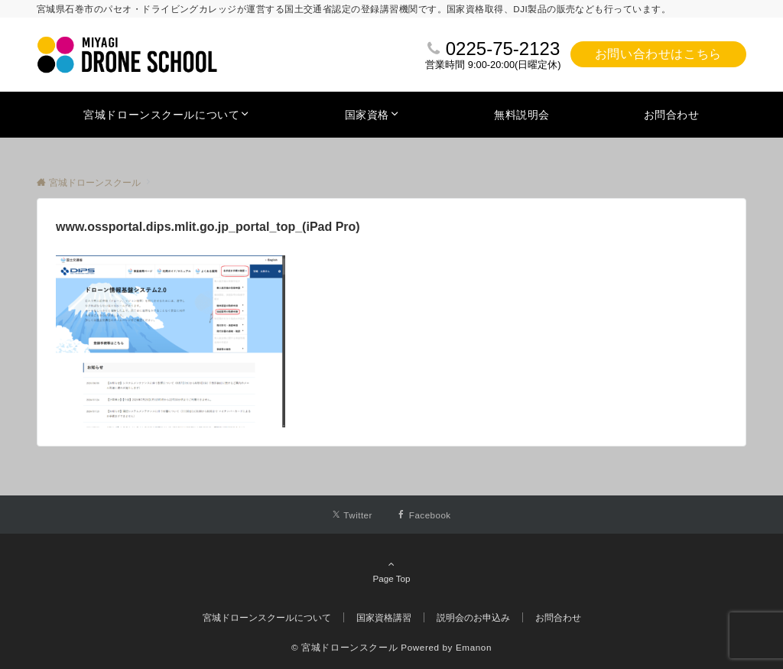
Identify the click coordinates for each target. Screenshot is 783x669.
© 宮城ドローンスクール (344, 647)
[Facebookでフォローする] (424, 515)
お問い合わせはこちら (658, 53)
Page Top (391, 571)
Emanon (474, 647)
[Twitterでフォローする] (352, 515)
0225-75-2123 (503, 48)
